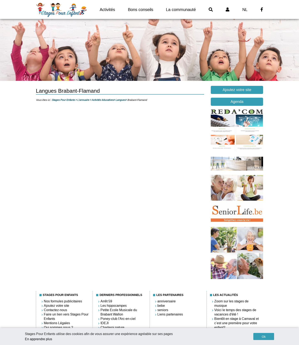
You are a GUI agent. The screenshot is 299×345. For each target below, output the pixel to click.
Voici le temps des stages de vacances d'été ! (235, 312)
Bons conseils (140, 9)
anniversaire (166, 301)
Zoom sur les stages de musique (231, 303)
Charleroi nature (112, 327)
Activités (107, 9)
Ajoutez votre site (237, 90)
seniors (162, 310)
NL (245, 9)
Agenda (236, 102)
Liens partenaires (170, 314)
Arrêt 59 (106, 301)
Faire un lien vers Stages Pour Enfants (66, 316)
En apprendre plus (38, 339)
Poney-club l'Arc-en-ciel (118, 319)
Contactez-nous (55, 310)
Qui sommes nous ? (58, 327)
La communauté (181, 9)
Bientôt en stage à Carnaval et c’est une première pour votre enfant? (236, 323)
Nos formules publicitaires (63, 301)
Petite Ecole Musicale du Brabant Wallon (118, 312)
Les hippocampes (113, 305)
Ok (264, 336)
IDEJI (104, 323)
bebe (161, 305)
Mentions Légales (57, 323)
